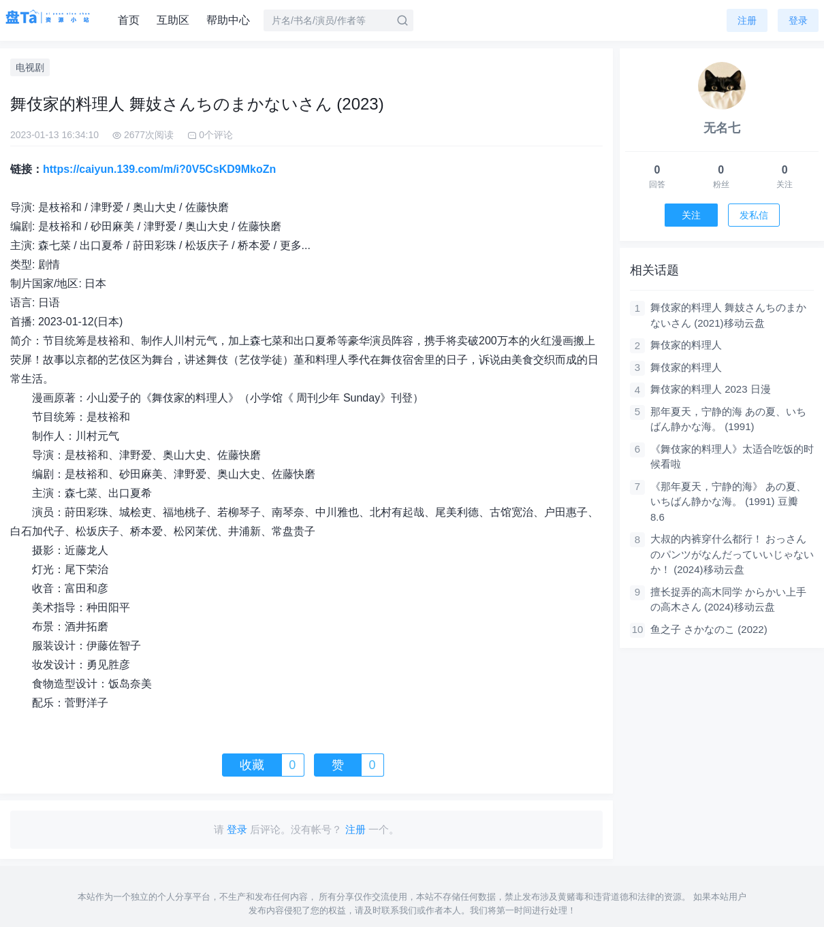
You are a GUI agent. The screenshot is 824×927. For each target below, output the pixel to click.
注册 (747, 20)
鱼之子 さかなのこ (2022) (708, 629)
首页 (129, 20)
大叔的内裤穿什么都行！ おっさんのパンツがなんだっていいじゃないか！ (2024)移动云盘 (732, 554)
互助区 (173, 20)
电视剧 (30, 67)
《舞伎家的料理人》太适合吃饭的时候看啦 (732, 456)
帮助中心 (228, 20)
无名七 (721, 128)
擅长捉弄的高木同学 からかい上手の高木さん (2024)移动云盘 (728, 599)
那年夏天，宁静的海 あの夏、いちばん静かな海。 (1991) (728, 419)
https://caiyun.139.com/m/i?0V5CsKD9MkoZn (159, 169)
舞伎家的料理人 (686, 345)
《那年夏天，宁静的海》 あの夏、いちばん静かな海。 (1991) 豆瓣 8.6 (728, 502)
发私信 (754, 215)
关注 (691, 215)
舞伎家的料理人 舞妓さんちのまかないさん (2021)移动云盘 (728, 315)
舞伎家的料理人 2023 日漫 (710, 389)
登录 (798, 20)
